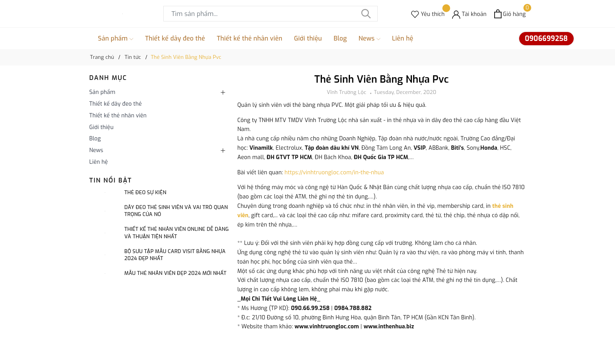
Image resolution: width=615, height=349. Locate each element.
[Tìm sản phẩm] (270, 13)
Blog (340, 38)
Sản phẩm (115, 38)
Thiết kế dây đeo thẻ (175, 38)
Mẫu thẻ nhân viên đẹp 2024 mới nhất (175, 273)
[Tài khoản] (469, 14)
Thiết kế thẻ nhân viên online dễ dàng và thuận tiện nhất (176, 232)
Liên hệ (403, 38)
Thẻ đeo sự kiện (145, 192)
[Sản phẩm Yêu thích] (428, 14)
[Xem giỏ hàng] (510, 13)
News (369, 38)
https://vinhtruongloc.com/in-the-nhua (334, 172)
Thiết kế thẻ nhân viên (249, 38)
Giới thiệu (308, 38)
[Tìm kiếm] (366, 13)
